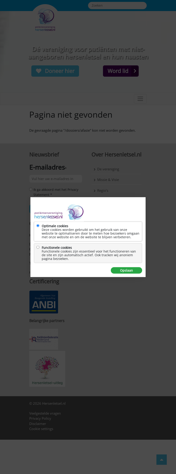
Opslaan (126, 270)
